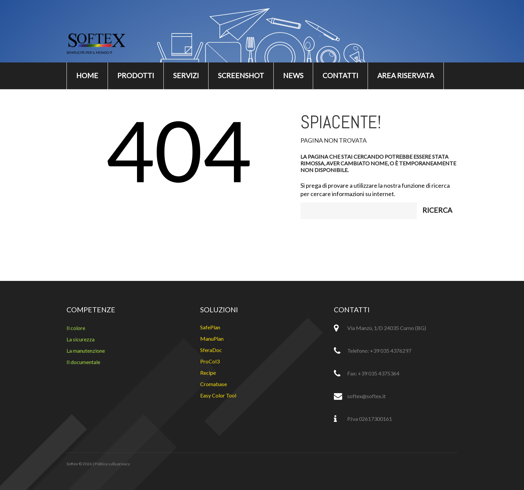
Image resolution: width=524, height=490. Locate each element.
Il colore (76, 328)
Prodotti (135, 75)
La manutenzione (86, 350)
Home (87, 75)
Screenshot (241, 75)
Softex (72, 463)
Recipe (208, 372)
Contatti (340, 75)
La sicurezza (81, 339)
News (293, 75)
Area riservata (405, 75)
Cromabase (213, 384)
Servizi (186, 75)
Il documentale (83, 362)
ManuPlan (212, 338)
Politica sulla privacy (112, 463)
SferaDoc (211, 350)
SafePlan (210, 327)
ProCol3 (210, 361)
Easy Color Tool (218, 395)
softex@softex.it (366, 396)
